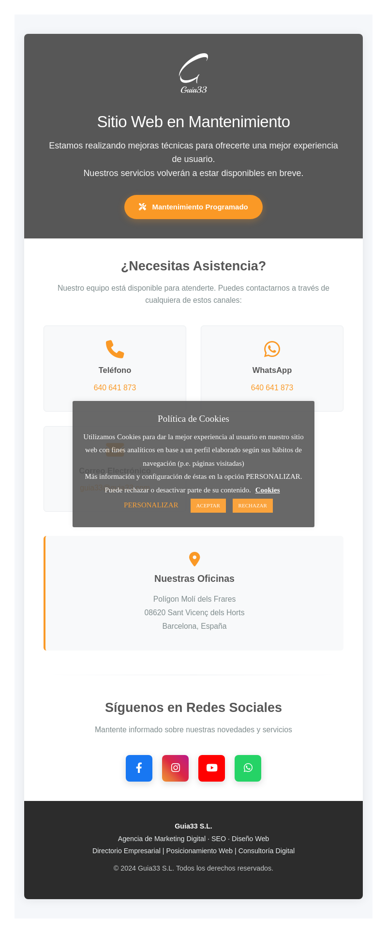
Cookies (267, 490)
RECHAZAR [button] (252, 505)
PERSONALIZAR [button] (151, 505)
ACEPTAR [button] (208, 505)
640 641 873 (115, 388)
